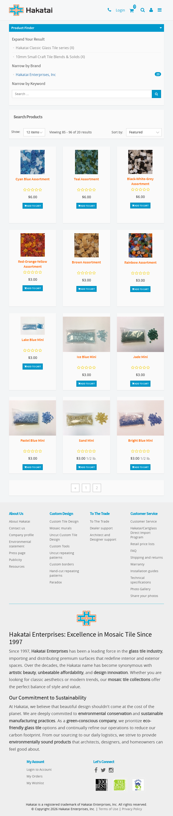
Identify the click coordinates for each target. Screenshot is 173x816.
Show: (15, 132)
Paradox (56, 582)
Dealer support (101, 528)
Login (120, 10)
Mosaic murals (61, 528)
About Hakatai (19, 521)
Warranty (137, 564)
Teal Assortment (86, 179)
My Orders (35, 776)
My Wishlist (35, 783)
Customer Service (143, 521)
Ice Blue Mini (86, 356)
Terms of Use (108, 809)
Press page (17, 553)
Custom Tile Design (64, 521)
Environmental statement (20, 543)
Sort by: (117, 132)
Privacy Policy (132, 809)
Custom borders (62, 564)
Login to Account (39, 769)
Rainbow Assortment (140, 262)
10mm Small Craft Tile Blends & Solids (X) (50, 56)
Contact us (17, 528)
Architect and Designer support (103, 537)
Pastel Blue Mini (32, 440)
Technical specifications (140, 580)
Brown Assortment (86, 262)
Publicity (15, 560)
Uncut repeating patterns (62, 555)
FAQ (133, 551)
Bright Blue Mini (140, 440)
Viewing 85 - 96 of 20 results (70, 132)
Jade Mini (140, 356)
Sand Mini (86, 440)
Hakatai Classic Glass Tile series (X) (45, 47)
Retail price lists (142, 544)
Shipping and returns (146, 557)
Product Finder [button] (22, 27)
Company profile (21, 535)
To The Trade (99, 521)
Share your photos (144, 596)
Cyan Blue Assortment (33, 179)
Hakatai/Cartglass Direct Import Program (143, 532)
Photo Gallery (140, 589)
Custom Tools (60, 546)
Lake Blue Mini (33, 339)
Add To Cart (32, 205)
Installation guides (144, 571)
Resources (17, 566)
